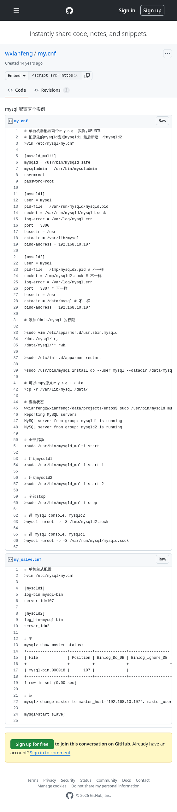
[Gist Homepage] (69, 10)
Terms (32, 780)
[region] (88, 339)
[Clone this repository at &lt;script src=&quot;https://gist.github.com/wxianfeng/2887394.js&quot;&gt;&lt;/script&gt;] (55, 75)
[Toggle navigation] (16, 10)
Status (85, 780)
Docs (126, 780)
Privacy (49, 780)
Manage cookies (52, 786)
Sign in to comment (50, 753)
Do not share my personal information (105, 786)
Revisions (52, 90)
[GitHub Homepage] (70, 795)
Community (107, 780)
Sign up (152, 10)
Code (17, 90)
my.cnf (47, 53)
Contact (143, 780)
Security (68, 780)
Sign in (127, 10)
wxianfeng (19, 53)
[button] (87, 75)
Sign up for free (32, 744)
